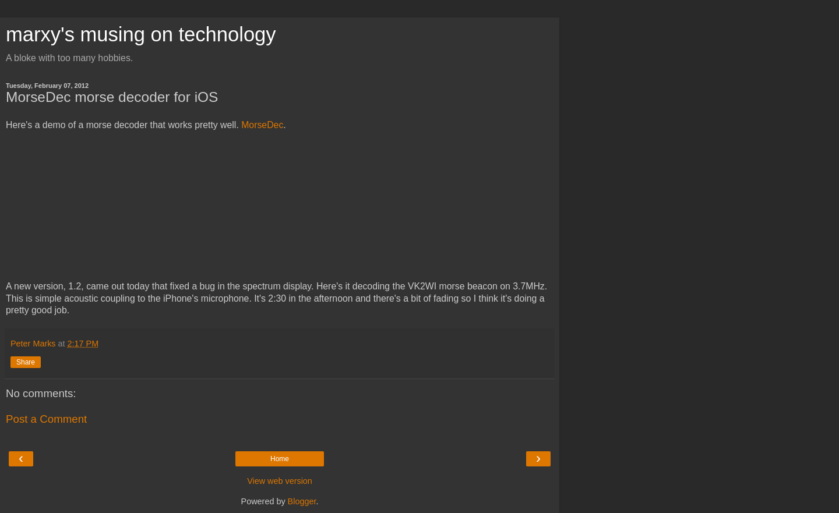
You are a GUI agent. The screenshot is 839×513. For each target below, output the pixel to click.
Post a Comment (46, 419)
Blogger (302, 501)
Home (279, 459)
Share (25, 362)
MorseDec (262, 125)
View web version (279, 481)
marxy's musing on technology (141, 34)
